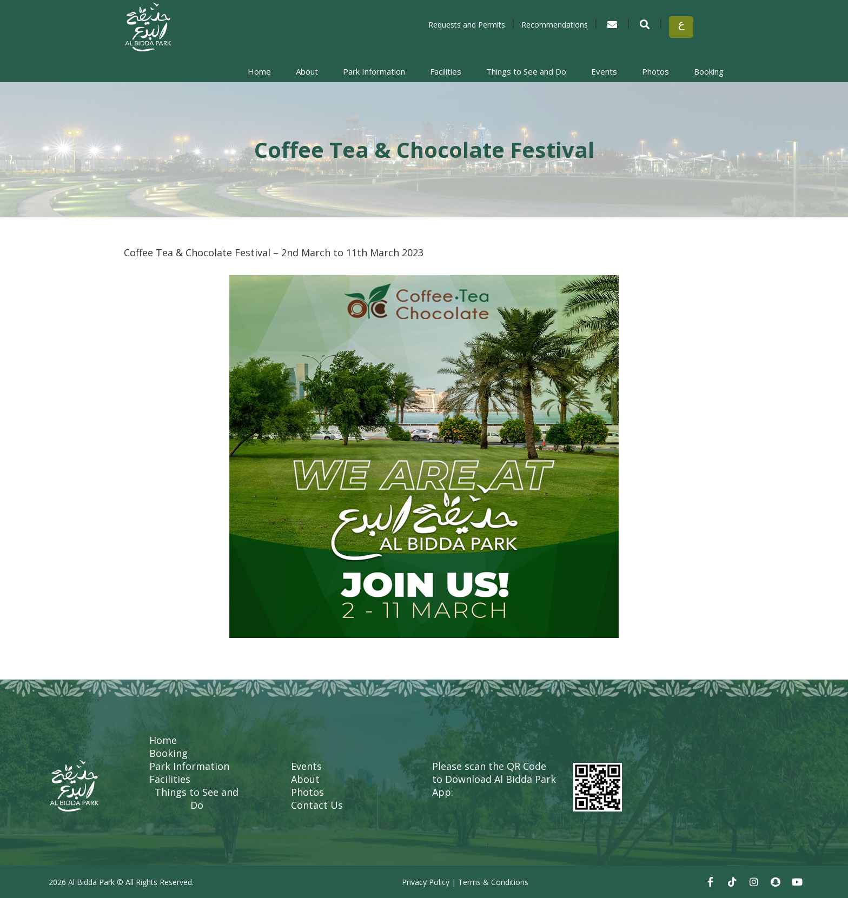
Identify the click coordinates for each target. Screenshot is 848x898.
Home (259, 71)
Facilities (445, 71)
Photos (655, 71)
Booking (709, 71)
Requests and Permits (466, 24)
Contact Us (317, 805)
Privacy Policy (425, 882)
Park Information (374, 71)
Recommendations (554, 24)
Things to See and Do (526, 71)
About (307, 71)
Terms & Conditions (493, 882)
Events (604, 71)
